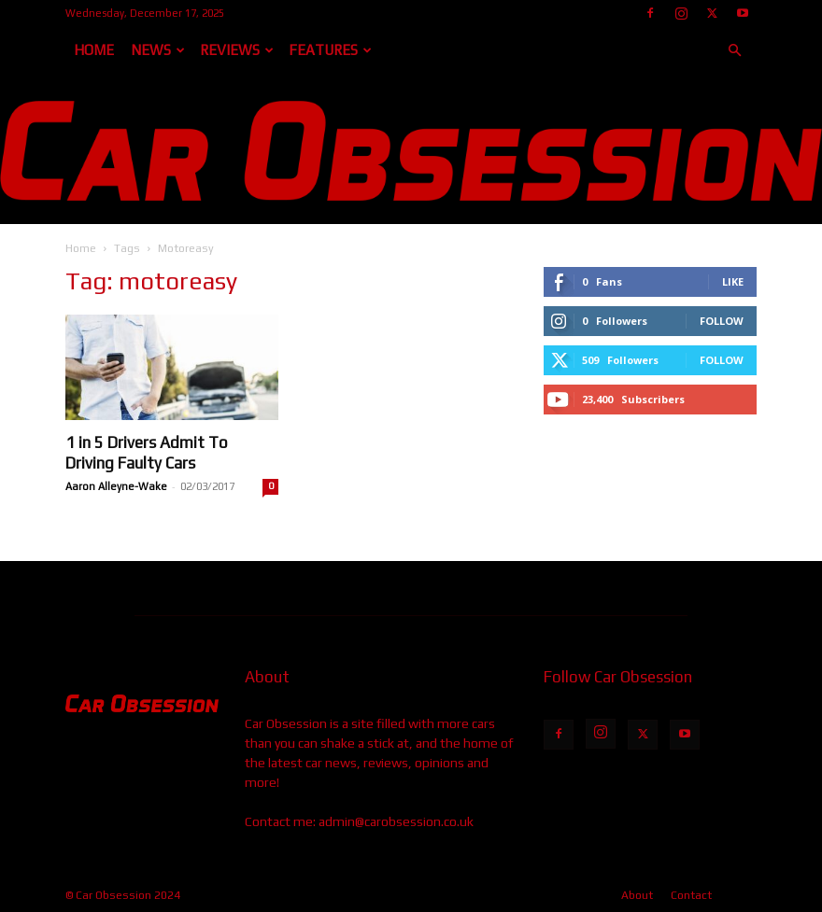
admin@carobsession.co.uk (396, 821)
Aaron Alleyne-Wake (116, 486)
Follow (722, 321)
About (637, 895)
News (158, 50)
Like (733, 281)
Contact (691, 895)
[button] (734, 51)
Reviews (237, 50)
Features (330, 50)
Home (94, 50)
